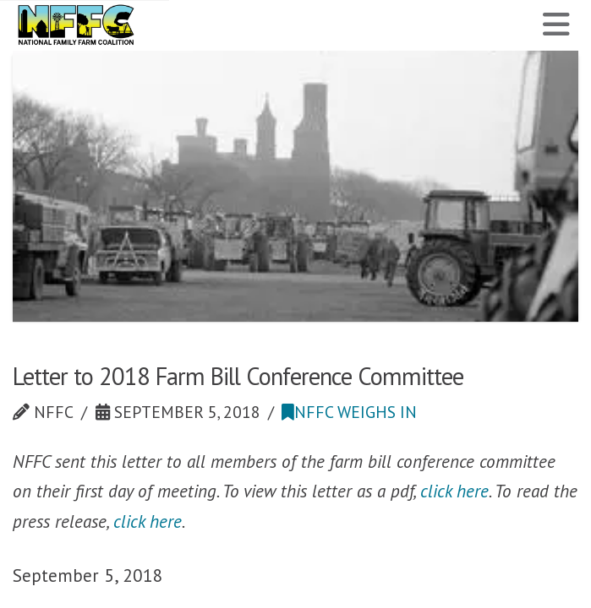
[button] (556, 24)
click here (454, 490)
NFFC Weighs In (349, 411)
